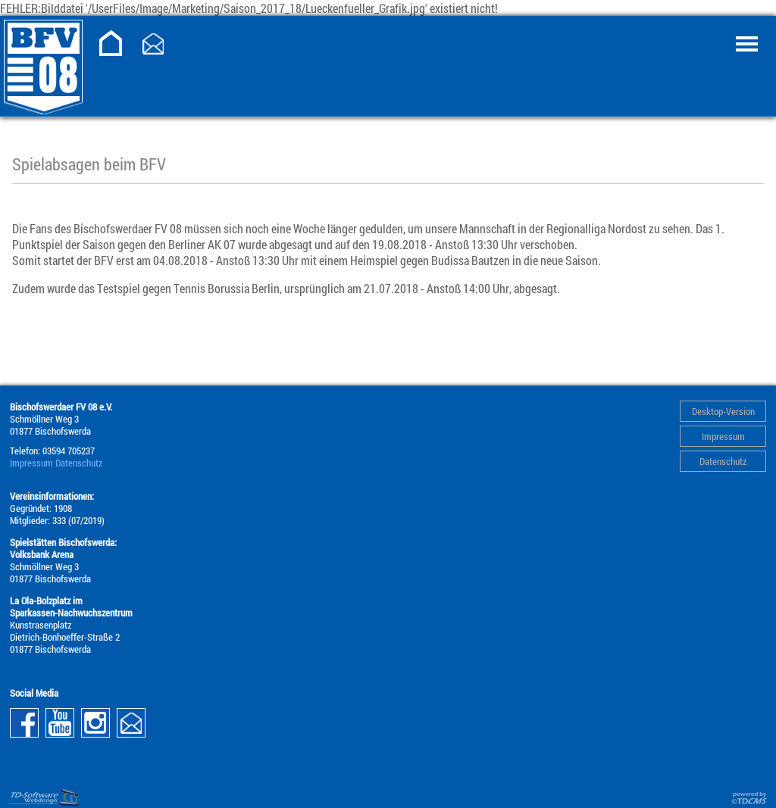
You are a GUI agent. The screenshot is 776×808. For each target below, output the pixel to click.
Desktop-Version (723, 411)
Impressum (723, 436)
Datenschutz (722, 461)
